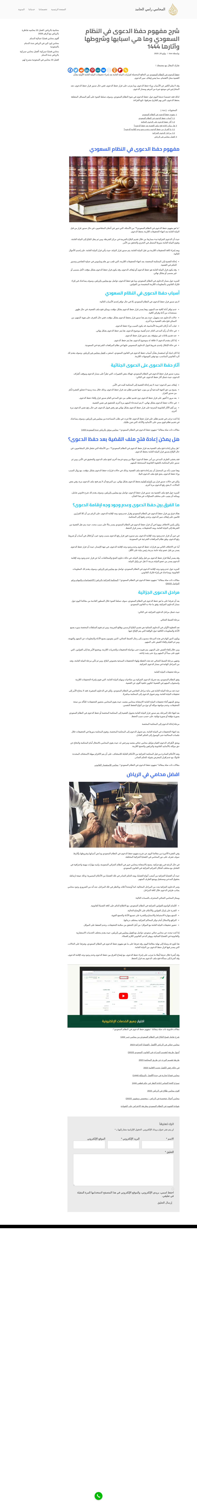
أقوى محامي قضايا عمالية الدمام (42, 42)
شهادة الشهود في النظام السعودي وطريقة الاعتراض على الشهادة (145, 1353)
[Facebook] (70, 73)
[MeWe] (97, 73)
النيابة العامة (140, 591)
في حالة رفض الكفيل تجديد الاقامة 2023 (157, 1306)
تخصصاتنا (46, 9)
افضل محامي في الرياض (112, 1152)
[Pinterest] (92, 73)
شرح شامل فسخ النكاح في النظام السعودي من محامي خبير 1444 (144, 1268)
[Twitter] (75, 73)
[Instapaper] (109, 73)
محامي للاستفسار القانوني (94, 954)
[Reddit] (81, 73)
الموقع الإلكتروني (96, 1389)
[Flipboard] (120, 73)
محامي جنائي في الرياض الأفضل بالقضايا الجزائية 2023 (150, 1278)
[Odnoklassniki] (114, 73)
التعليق (169, 1406)
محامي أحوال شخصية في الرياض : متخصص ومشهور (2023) (147, 1343)
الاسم (170, 1389)
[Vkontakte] (103, 73)
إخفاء (162, 125)
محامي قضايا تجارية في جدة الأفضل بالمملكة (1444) (151, 1315)
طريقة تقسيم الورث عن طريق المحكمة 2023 (155, 1296)
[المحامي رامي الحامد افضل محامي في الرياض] (157, 9)
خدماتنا (33, 9)
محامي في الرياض (92, 703)
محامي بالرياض (87, 326)
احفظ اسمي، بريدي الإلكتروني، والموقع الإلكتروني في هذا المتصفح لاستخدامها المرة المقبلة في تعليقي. (125, 1467)
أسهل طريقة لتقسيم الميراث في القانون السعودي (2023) (149, 1287)
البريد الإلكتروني (130, 1389)
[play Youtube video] (123, 1225)
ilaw (169, 54)
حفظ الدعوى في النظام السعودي (161, 78)
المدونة (22, 9)
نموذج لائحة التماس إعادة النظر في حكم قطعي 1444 (151, 1325)
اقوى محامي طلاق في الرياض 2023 (160, 1334)
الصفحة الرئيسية (63, 9)
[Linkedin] (86, 73)
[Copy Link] (125, 73)
